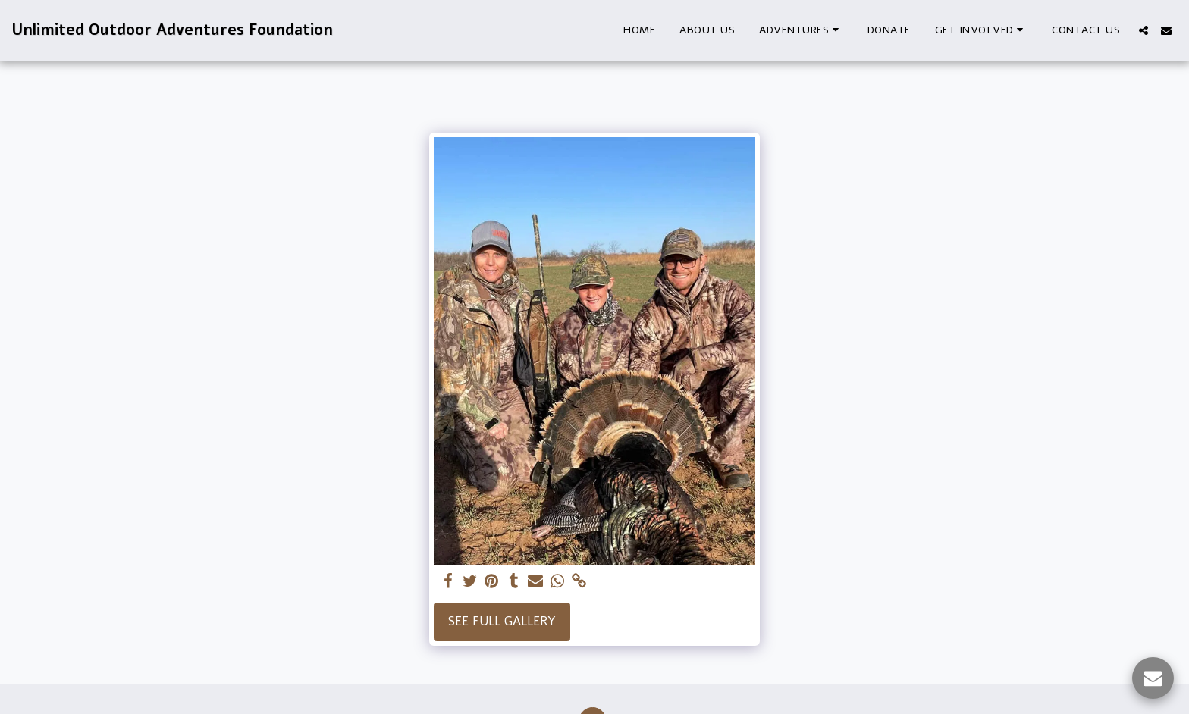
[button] (801, 30)
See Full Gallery (502, 621)
